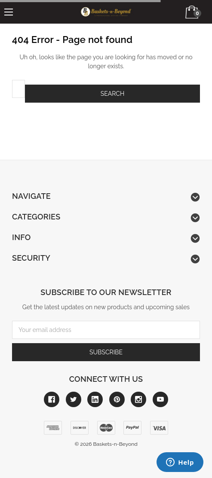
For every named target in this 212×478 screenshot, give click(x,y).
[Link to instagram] (138, 399)
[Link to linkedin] (95, 399)
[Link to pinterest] (117, 399)
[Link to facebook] (51, 399)
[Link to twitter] (73, 399)
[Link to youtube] (160, 399)
